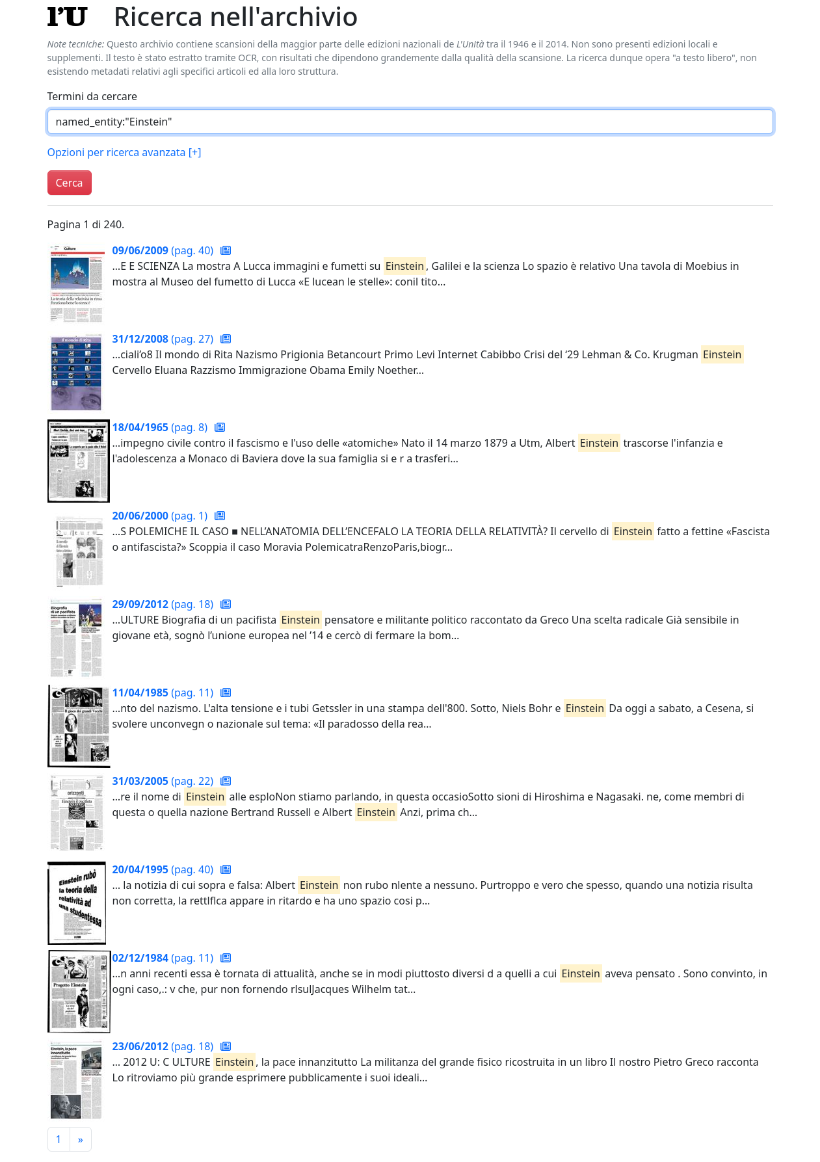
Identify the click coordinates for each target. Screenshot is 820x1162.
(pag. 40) (164, 250)
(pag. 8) (161, 427)
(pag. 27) (164, 339)
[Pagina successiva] (81, 1139)
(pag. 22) (164, 781)
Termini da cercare (92, 96)
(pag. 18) (164, 604)
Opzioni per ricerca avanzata (124, 152)
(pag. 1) (161, 515)
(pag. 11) (164, 692)
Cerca (69, 183)
